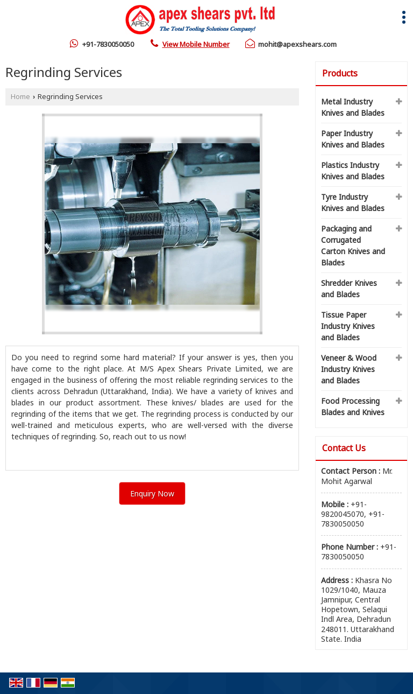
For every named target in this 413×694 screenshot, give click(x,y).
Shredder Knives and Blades (349, 288)
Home (20, 96)
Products (340, 73)
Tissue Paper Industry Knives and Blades (348, 326)
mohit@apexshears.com (297, 44)
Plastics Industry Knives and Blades (352, 170)
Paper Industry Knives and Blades (352, 139)
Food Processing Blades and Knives (352, 406)
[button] (196, 44)
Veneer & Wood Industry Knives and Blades (348, 369)
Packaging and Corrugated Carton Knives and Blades (353, 245)
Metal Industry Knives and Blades (352, 107)
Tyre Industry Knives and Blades (352, 202)
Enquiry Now (152, 493)
